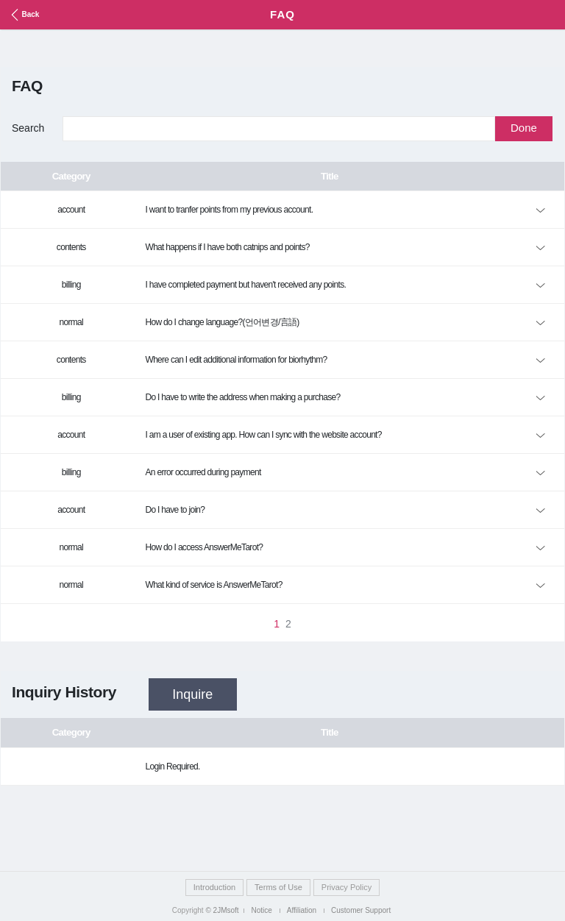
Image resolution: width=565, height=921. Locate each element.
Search (28, 128)
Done (524, 127)
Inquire (192, 694)
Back (23, 14)
